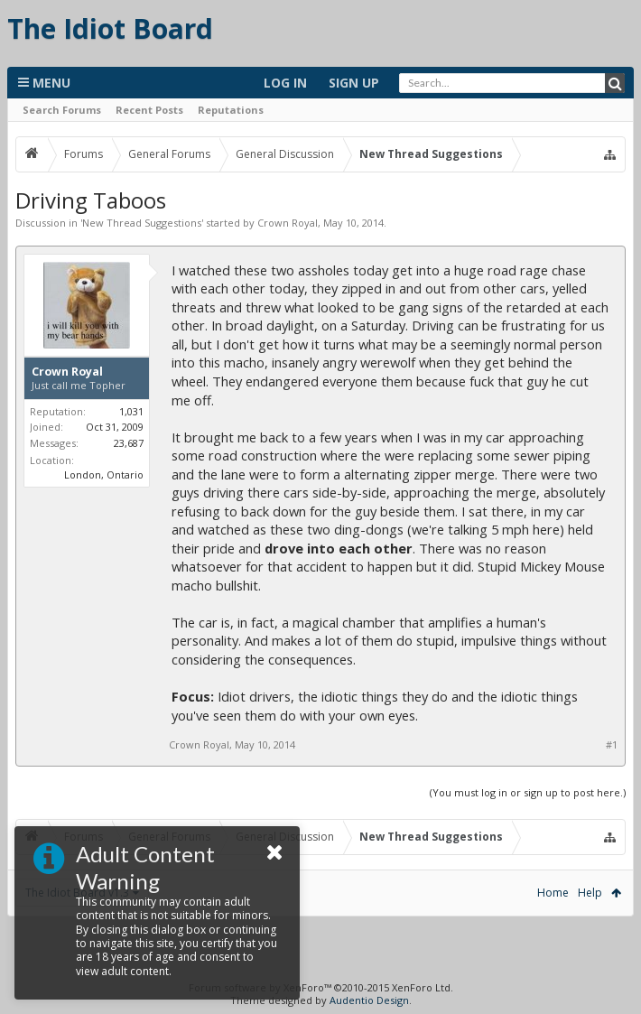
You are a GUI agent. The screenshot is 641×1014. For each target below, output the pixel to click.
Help (590, 892)
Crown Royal (287, 222)
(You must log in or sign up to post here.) (528, 792)
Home (553, 892)
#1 (612, 745)
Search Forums (62, 109)
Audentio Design (369, 1000)
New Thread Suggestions (141, 222)
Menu (44, 82)
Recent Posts (149, 109)
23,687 (129, 443)
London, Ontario (104, 474)
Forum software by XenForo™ (321, 987)
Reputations (231, 109)
